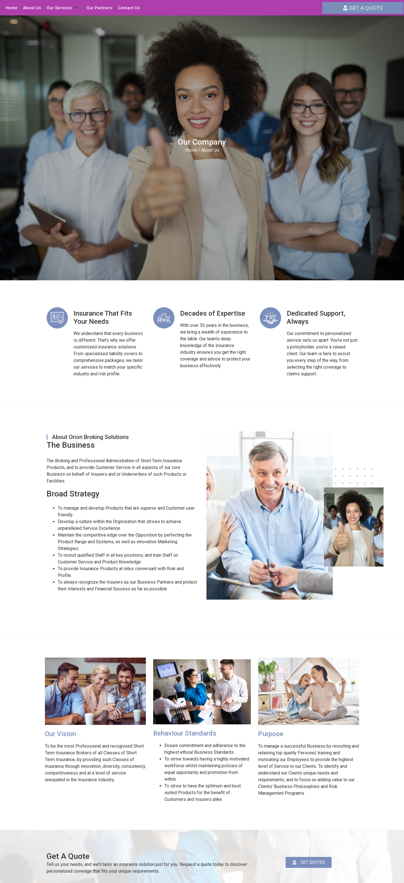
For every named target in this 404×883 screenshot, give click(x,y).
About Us (32, 7)
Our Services (62, 7)
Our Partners (99, 7)
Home (11, 7)
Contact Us (129, 7)
